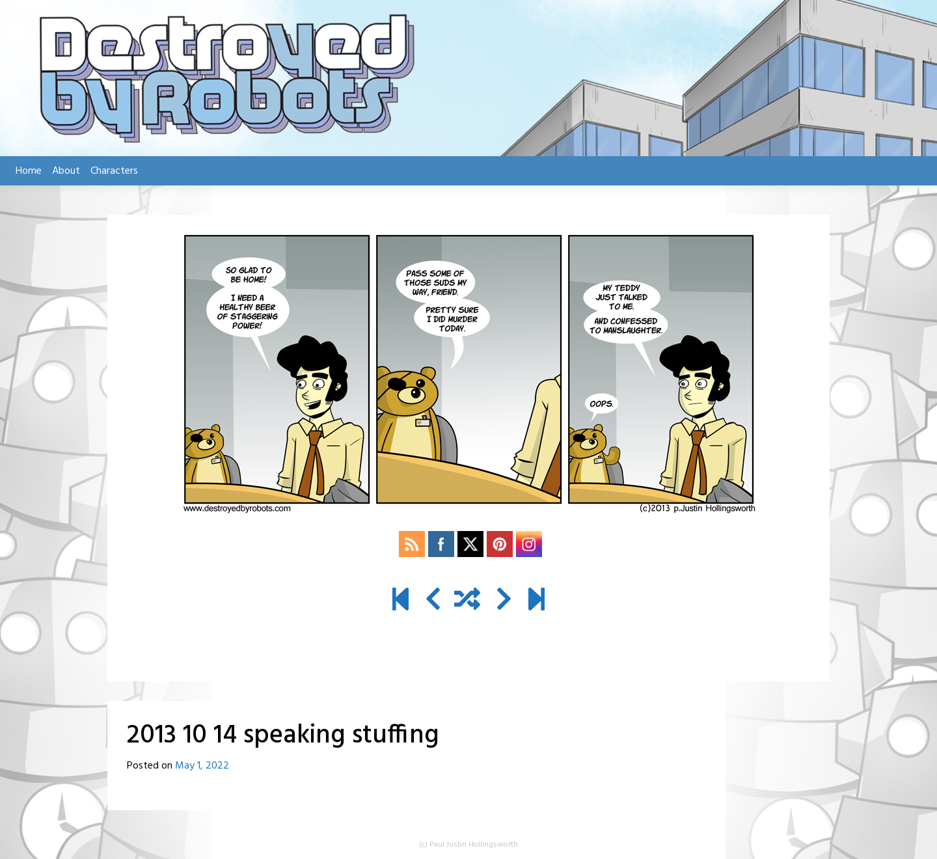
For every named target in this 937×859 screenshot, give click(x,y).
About (66, 171)
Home (29, 171)
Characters (114, 171)
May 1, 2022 (202, 765)
